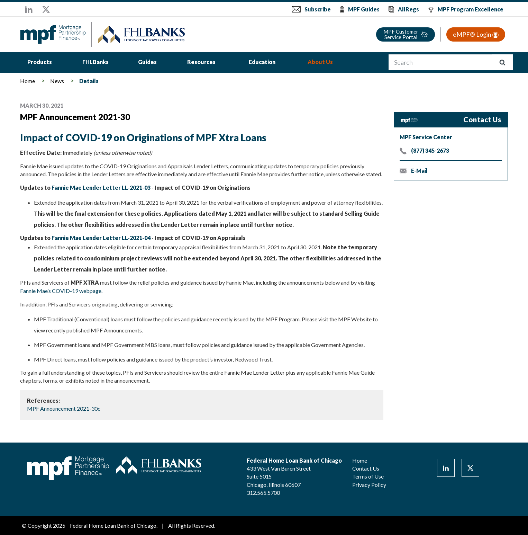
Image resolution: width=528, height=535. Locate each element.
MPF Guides (364, 9)
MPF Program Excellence (470, 9)
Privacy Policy (369, 484)
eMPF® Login (476, 34)
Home (27, 81)
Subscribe (317, 9)
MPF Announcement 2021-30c (63, 408)
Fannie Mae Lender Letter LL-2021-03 (101, 187)
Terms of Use (368, 476)
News (57, 81)
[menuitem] (39, 63)
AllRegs (408, 9)
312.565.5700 (263, 492)
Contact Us (365, 468)
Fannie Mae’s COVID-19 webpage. (61, 290)
